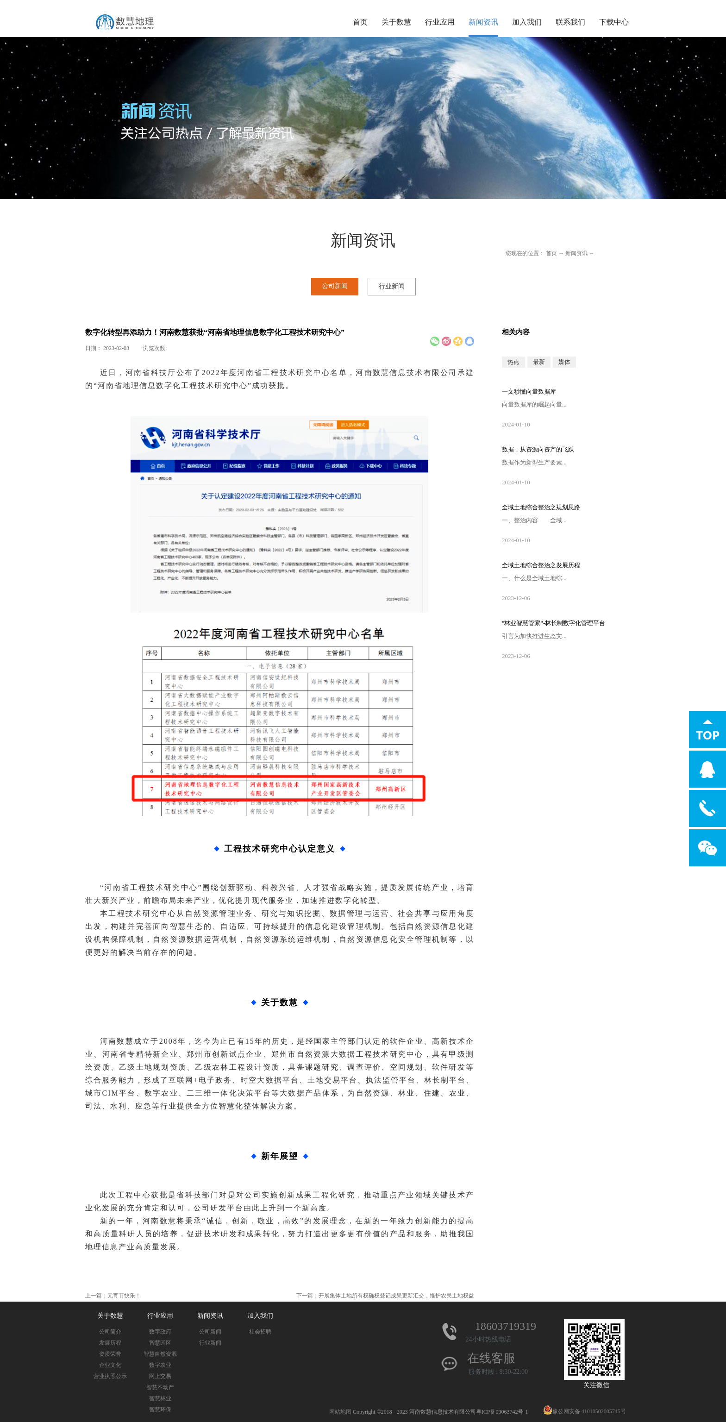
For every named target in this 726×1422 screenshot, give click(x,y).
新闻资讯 (576, 253)
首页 (360, 22)
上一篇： (113, 1295)
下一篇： (385, 1295)
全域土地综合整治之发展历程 (541, 565)
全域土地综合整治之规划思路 (541, 507)
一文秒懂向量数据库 (529, 391)
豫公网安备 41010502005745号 (584, 1411)
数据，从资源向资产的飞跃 (538, 449)
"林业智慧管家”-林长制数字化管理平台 (553, 623)
